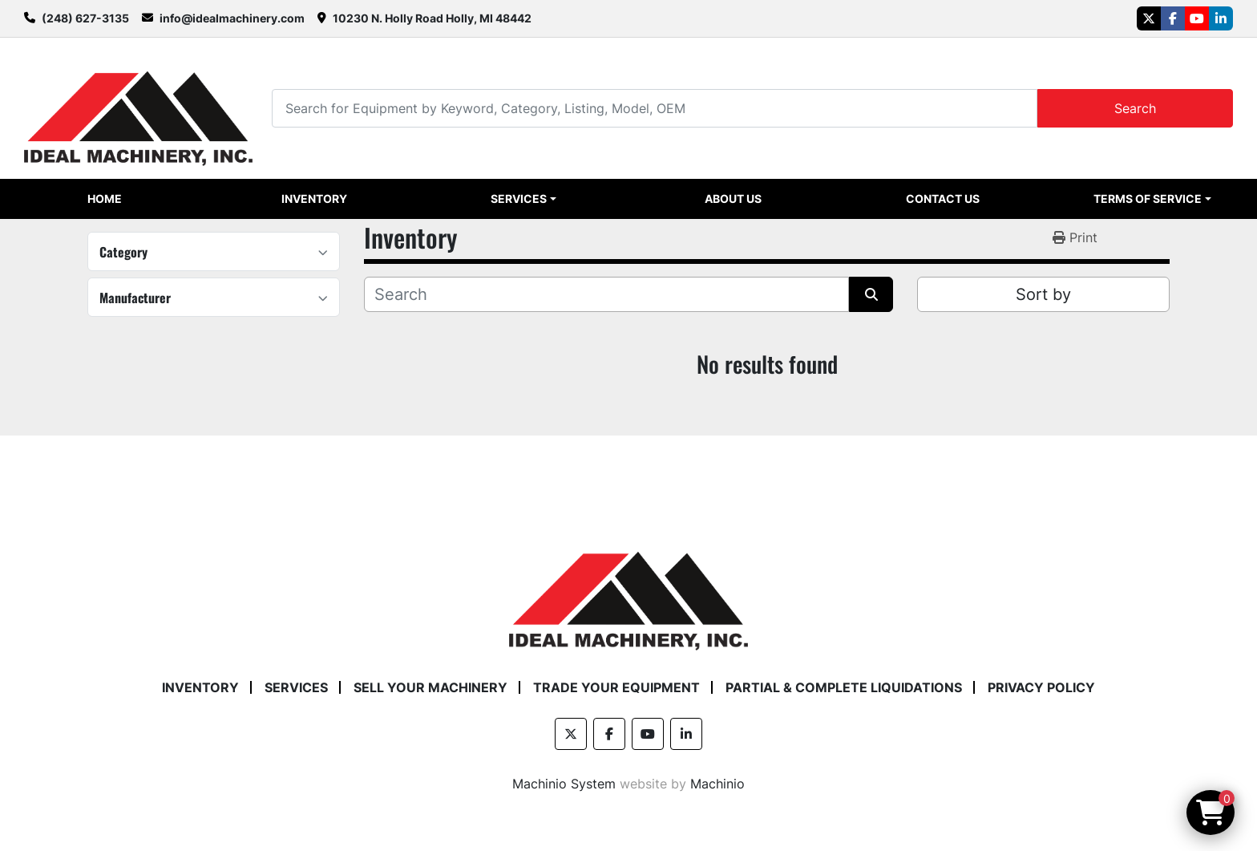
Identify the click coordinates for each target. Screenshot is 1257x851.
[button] (523, 199)
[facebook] (1173, 18)
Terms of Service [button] (1147, 198)
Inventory (314, 198)
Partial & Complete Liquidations (844, 687)
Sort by (1043, 294)
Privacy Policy (1041, 687)
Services (519, 198)
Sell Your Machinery (430, 687)
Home (104, 198)
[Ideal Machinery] (628, 589)
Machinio (717, 784)
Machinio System (564, 784)
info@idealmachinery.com (232, 18)
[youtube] (1197, 18)
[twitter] (1149, 18)
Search (1135, 108)
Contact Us (943, 198)
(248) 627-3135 (85, 18)
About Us (733, 198)
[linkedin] (1221, 18)
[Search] (654, 108)
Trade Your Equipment (616, 687)
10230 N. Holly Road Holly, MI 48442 (432, 18)
